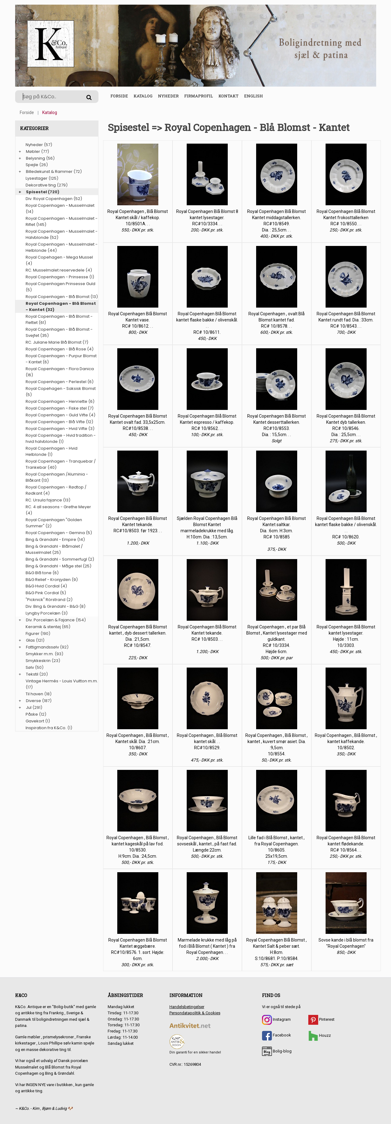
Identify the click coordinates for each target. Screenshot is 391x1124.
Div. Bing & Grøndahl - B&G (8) (55, 606)
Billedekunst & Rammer (49, 171)
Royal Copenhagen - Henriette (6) (60, 401)
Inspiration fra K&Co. (46, 728)
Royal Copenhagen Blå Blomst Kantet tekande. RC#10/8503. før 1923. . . (137, 524)
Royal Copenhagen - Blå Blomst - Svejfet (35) (59, 332)
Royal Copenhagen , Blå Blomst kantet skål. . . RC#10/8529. (207, 741)
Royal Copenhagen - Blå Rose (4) (60, 349)
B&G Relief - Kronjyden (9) (52, 579)
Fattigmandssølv (42, 647)
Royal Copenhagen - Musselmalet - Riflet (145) (62, 221)
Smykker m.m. (40, 654)
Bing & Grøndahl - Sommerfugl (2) (60, 559)
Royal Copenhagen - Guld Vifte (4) (60, 415)
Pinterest (321, 1019)
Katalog (143, 96)
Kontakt (228, 96)
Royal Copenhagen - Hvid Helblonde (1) (51, 451)
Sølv (30, 667)
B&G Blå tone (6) (42, 573)
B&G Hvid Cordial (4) (46, 586)
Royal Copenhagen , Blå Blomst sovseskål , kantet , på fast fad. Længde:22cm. (207, 843)
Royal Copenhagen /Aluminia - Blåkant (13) (57, 477)
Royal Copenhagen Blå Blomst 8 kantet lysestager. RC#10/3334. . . (207, 217)
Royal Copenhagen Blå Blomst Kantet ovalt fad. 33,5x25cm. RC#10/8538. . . (137, 422)
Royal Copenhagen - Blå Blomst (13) (62, 297)
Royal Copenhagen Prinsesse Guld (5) (60, 287)
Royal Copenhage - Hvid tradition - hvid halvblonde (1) (61, 438)
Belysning (35, 158)
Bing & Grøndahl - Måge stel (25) (58, 566)
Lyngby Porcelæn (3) (47, 613)
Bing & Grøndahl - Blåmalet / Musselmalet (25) (54, 549)
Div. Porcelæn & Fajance (50, 620)
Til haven (34, 694)
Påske (32, 714)
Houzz (319, 1035)
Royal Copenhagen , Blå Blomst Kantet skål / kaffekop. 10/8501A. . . (137, 217)
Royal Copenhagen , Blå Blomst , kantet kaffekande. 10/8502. (346, 741)
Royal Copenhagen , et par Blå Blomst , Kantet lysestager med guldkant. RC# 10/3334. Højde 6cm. (276, 639)
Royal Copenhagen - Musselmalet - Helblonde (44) (62, 247)
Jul (28, 707)
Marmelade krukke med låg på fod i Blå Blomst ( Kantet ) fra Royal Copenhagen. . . (207, 946)
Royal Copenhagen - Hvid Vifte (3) (60, 428)
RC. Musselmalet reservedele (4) (59, 270)
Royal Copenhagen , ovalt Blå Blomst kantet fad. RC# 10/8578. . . (276, 320)
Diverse (33, 701)
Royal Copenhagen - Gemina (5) (59, 533)
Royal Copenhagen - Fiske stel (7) (60, 408)
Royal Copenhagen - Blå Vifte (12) (59, 422)
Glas (30, 640)
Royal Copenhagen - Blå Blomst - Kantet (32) (61, 306)
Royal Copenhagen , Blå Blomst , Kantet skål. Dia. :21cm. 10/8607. (137, 741)
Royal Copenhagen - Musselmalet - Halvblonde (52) (62, 234)
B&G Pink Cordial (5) (46, 593)
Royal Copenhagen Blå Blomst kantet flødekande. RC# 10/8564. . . (346, 843)
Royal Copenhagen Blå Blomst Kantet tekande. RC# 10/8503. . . (207, 633)
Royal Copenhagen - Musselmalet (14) (60, 208)
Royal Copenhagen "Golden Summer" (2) (54, 523)
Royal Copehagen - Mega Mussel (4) (59, 260)
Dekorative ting (41, 185)
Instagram (276, 1019)
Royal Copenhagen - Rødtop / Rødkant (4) (56, 490)
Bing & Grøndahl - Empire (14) (55, 539)
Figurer (33, 633)
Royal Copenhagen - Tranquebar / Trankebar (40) (61, 464)
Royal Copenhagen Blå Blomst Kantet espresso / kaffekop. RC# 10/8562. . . (207, 422)
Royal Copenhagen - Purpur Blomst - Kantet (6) (61, 359)
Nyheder (168, 96)
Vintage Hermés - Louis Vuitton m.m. (62, 681)
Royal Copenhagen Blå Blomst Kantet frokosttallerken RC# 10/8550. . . (346, 217)
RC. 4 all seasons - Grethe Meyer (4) (58, 510)
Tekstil (32, 674)
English (253, 96)
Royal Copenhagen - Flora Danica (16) (60, 372)
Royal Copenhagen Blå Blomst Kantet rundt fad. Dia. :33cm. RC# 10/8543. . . (346, 320)
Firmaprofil (198, 96)
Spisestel (36, 192)
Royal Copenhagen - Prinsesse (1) (60, 277)
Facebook (276, 1035)
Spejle (32, 165)
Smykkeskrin (38, 661)
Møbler (33, 151)
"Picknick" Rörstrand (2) (49, 600)
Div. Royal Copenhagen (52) (54, 199)
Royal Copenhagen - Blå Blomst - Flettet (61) (59, 319)
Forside (119, 96)
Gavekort (35, 721)
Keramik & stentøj (43, 627)
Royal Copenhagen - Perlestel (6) (60, 382)
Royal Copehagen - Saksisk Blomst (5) (61, 392)
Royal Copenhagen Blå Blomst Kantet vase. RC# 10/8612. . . (137, 320)
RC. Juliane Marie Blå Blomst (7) (57, 342)
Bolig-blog (277, 1051)
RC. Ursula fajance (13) (48, 500)
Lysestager (37, 178)
